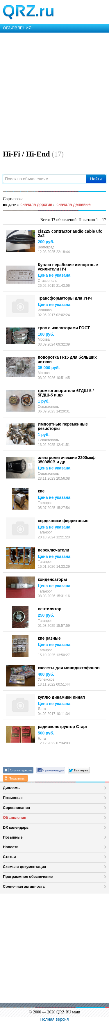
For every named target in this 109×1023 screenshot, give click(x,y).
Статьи (9, 857)
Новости (11, 847)
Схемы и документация (24, 866)
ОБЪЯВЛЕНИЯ (17, 28)
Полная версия (54, 1019)
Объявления (14, 817)
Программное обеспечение (28, 876)
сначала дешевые (73, 204)
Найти (96, 179)
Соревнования (16, 807)
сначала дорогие (36, 204)
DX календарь (15, 827)
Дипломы (12, 788)
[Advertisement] (54, 90)
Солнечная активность (24, 886)
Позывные (13, 798)
